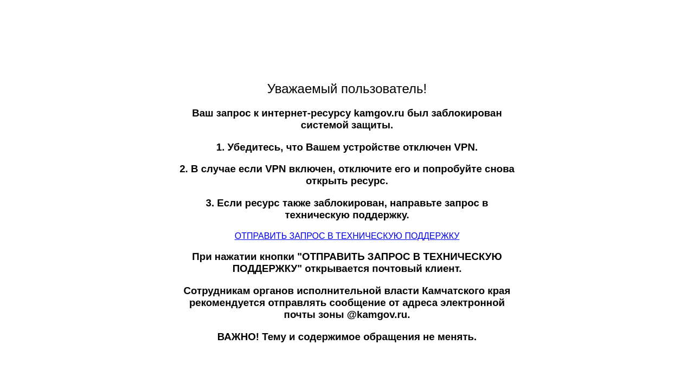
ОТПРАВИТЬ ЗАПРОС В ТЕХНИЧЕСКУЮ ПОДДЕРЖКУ (347, 235)
